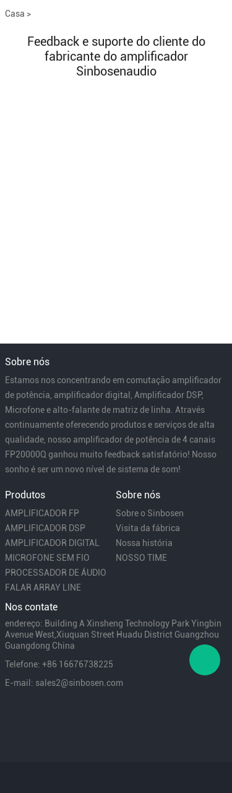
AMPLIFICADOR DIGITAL (52, 543)
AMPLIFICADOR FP (42, 513)
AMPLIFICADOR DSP (45, 528)
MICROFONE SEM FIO (47, 558)
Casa (15, 14)
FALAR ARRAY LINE (43, 587)
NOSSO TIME (141, 558)
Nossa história (144, 543)
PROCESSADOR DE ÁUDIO (55, 573)
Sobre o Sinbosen (150, 513)
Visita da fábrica (148, 528)
